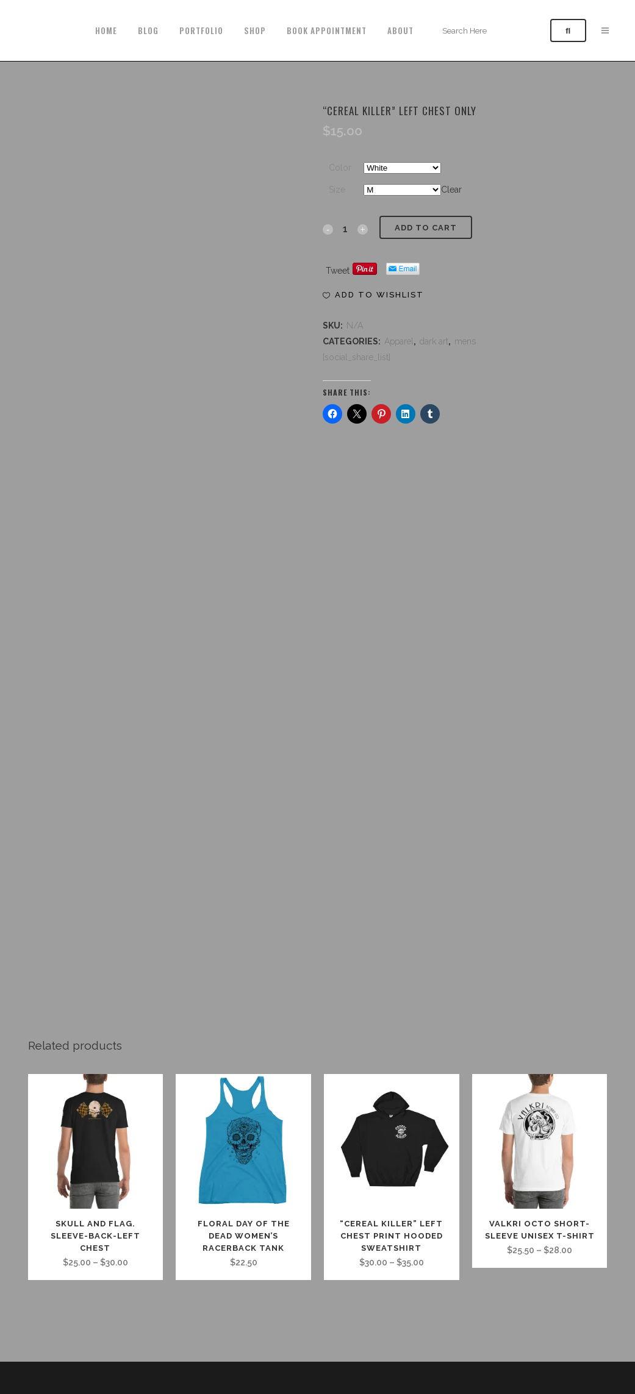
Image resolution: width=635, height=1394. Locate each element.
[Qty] (345, 228)
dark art (434, 341)
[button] (373, 295)
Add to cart (426, 227)
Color (340, 167)
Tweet (338, 271)
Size (337, 189)
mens (465, 341)
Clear (451, 189)
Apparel (399, 341)
